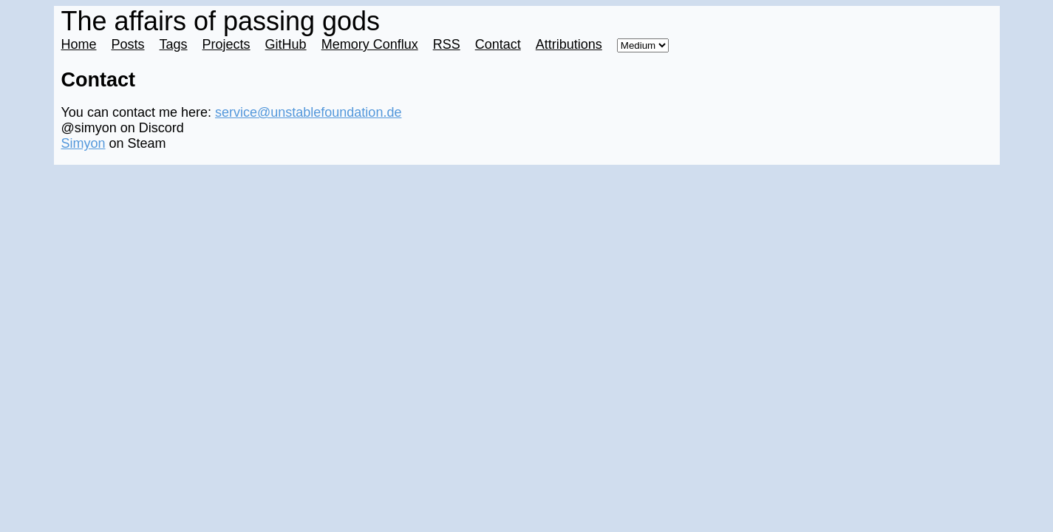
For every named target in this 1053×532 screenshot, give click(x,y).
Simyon (83, 143)
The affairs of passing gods (221, 21)
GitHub (286, 44)
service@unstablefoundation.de (308, 112)
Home (79, 44)
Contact (498, 44)
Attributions (569, 44)
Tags (174, 44)
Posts (128, 44)
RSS (446, 44)
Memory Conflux (369, 44)
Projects (226, 44)
